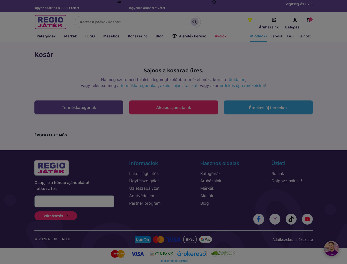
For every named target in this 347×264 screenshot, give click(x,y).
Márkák (70, 36)
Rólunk (277, 173)
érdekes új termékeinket (242, 85)
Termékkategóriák (79, 107)
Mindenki (258, 36)
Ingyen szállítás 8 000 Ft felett (56, 8)
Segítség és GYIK (299, 4)
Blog (160, 36)
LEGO (90, 36)
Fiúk (290, 36)
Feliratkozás (55, 216)
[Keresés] (138, 22)
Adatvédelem (141, 195)
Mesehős (111, 36)
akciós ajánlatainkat (179, 85)
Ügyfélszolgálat (144, 180)
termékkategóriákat (139, 85)
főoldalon (236, 79)
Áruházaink (269, 23)
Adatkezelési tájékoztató (292, 239)
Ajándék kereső (189, 36)
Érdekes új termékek (268, 107)
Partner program (145, 203)
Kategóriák (46, 36)
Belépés (292, 23)
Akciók (221, 36)
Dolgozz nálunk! (286, 180)
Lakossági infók (144, 173)
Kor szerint (137, 36)
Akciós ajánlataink (173, 107)
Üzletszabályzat (144, 188)
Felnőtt (304, 36)
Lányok (277, 36)
